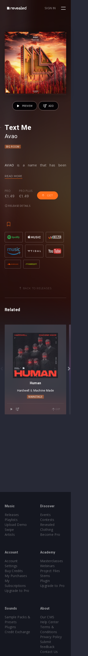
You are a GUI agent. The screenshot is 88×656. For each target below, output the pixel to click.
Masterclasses (60, 561)
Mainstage (44, 438)
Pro (8, 208)
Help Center (58, 617)
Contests (56, 519)
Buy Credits (14, 566)
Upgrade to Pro (17, 580)
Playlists (11, 519)
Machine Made (52, 432)
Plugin (53, 580)
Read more (13, 193)
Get (47, 212)
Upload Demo (16, 524)
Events (54, 514)
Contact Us (57, 637)
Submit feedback (62, 632)
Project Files (59, 571)
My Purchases (16, 571)
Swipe (9, 529)
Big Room (12, 163)
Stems (54, 575)
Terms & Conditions (65, 622)
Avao (11, 153)
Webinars (56, 566)
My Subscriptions (18, 575)
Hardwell (32, 432)
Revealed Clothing (63, 524)
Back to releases (45, 312)
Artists (10, 534)
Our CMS (56, 612)
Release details (17, 222)
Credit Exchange (17, 627)
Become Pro (59, 529)
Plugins (10, 622)
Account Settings (18, 561)
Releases (12, 514)
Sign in (67, 8)
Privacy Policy (59, 627)
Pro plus (26, 208)
